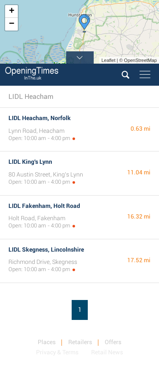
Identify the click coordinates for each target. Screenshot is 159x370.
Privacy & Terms (57, 352)
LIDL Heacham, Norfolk (39, 118)
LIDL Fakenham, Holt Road (44, 205)
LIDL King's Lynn (30, 161)
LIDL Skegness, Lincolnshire (46, 249)
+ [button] (11, 11)
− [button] (11, 24)
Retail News (107, 352)
